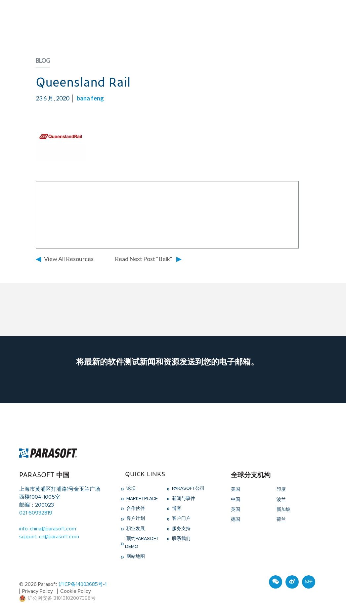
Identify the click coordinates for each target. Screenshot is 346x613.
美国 (235, 489)
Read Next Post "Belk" (143, 258)
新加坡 (283, 509)
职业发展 (135, 528)
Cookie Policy (75, 591)
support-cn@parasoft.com (49, 536)
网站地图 (135, 556)
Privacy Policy (37, 591)
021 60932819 (35, 513)
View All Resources (69, 258)
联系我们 (181, 538)
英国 (235, 509)
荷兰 (281, 519)
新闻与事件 (183, 498)
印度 (281, 489)
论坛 (130, 488)
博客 (176, 508)
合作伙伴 (135, 508)
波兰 (281, 499)
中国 (235, 499)
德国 (235, 519)
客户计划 (135, 518)
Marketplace (141, 498)
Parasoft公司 (187, 488)
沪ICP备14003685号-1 (83, 584)
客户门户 (181, 518)
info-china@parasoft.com (47, 528)
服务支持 (181, 528)
